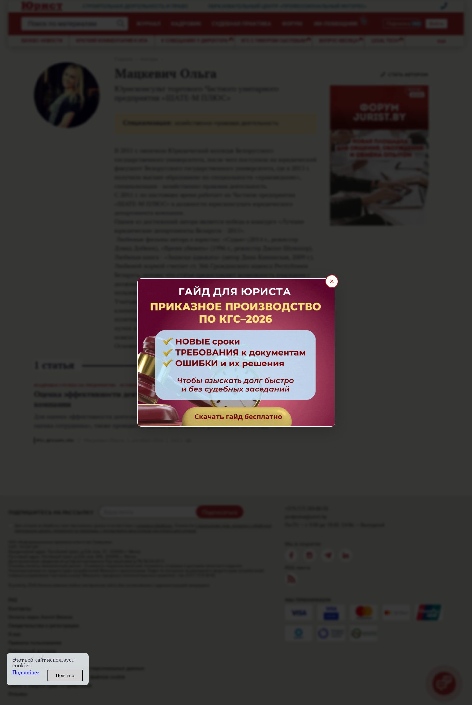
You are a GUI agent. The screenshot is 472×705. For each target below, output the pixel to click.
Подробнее (25, 672)
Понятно (65, 675)
